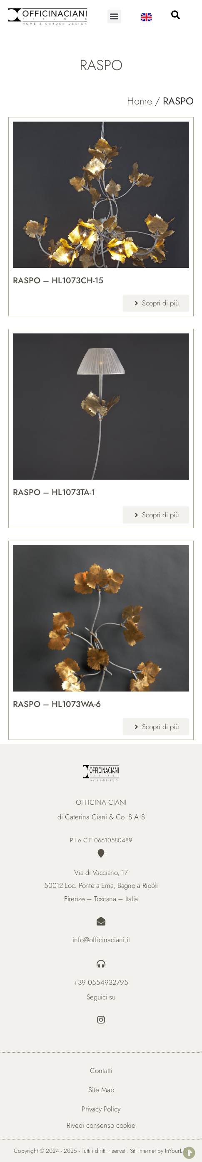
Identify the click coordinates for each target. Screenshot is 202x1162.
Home (139, 101)
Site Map (101, 1090)
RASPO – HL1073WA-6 (57, 704)
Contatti (101, 1070)
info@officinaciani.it (101, 940)
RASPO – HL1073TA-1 (54, 492)
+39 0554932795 (101, 982)
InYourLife (176, 1151)
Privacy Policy (101, 1109)
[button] (114, 16)
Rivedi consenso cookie (101, 1125)
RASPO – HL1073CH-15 (58, 281)
